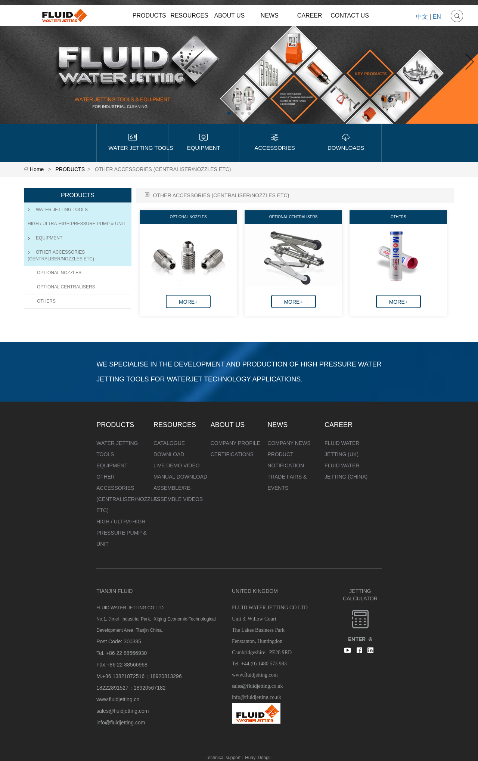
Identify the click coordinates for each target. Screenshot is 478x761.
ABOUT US (229, 15)
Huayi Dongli (257, 757)
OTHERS (46, 301)
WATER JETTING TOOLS (58, 209)
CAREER (309, 15)
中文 (422, 16)
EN (437, 16)
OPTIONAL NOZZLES (59, 272)
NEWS (270, 15)
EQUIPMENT (45, 238)
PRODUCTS (149, 15)
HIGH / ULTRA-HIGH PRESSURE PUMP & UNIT (76, 223)
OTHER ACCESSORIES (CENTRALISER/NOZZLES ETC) (61, 255)
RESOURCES (189, 15)
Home (37, 169)
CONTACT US (349, 15)
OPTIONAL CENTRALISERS (66, 287)
